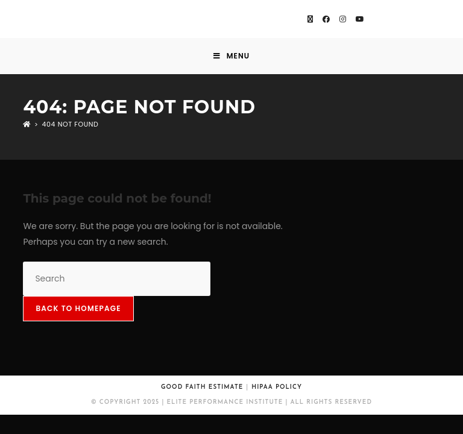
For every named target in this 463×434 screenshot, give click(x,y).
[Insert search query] (116, 279)
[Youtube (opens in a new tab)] (360, 19)
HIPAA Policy (276, 387)
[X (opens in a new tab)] (310, 19)
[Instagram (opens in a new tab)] (343, 19)
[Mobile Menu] (231, 56)
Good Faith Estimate (202, 387)
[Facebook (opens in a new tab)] (326, 19)
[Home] (27, 124)
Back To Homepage (78, 308)
